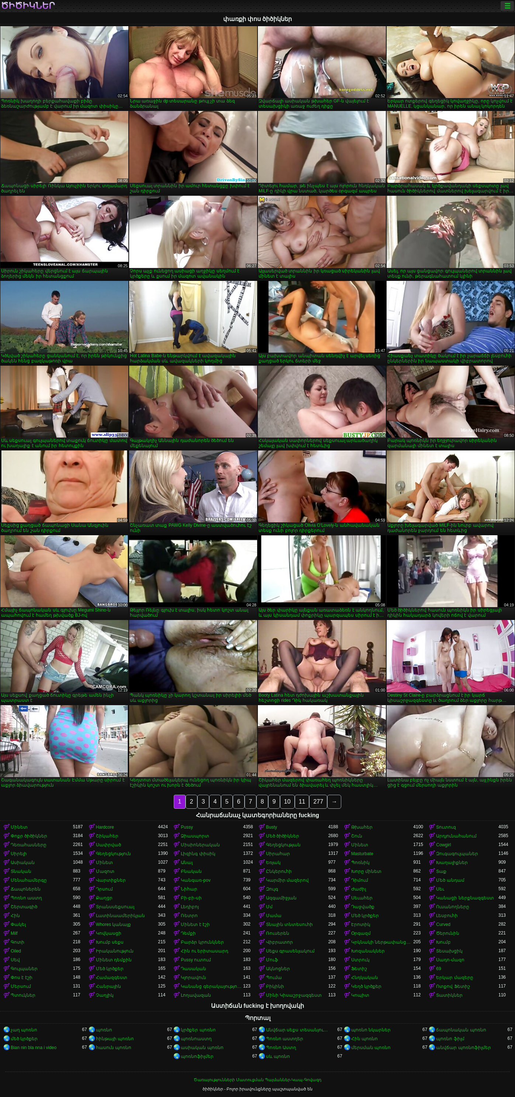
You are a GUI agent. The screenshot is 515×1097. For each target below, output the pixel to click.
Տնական (21, 871)
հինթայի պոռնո (115, 1038)
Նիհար (189, 889)
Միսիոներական (200, 844)
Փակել (18, 924)
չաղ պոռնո (24, 1029)
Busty (271, 827)
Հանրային (108, 986)
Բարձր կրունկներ (202, 942)
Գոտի (17, 942)
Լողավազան (196, 995)
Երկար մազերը (454, 977)
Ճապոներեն (26, 889)
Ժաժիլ (358, 889)
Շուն (356, 836)
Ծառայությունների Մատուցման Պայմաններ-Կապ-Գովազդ (257, 1079)
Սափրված (108, 844)
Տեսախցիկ (449, 951)
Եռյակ (273, 862)
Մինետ (19, 827)
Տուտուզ (446, 827)
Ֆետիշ (359, 968)
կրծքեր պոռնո (198, 1029)
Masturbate (362, 853)
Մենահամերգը (29, 880)
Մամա (273, 915)
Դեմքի (188, 933)
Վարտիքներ (111, 880)
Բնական (191, 871)
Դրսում (104, 889)
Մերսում (21, 986)
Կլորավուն (193, 977)
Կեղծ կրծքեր (366, 986)
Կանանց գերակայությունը (212, 986)
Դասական (193, 968)
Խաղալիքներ (452, 862)
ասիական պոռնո (202, 1047)
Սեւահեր (362, 898)
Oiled (16, 951)
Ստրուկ (360, 959)
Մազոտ (105, 871)
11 (302, 801)
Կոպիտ (360, 995)
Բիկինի (275, 986)
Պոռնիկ (360, 862)
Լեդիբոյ (190, 906)
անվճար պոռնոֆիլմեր (463, 1047)
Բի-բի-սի (191, 898)
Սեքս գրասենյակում (290, 951)
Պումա (274, 977)
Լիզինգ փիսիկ (198, 853)
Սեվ (15, 959)
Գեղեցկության (283, 844)
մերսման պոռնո (371, 1047)
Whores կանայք (113, 924)
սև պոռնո (278, 1056)
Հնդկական (364, 977)
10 (287, 801)
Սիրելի (19, 853)
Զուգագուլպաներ (457, 853)
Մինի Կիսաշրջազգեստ (294, 995)
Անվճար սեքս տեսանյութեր (297, 1029)
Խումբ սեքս (110, 942)
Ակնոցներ (278, 968)
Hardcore (105, 827)
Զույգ (272, 889)
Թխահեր (362, 827)
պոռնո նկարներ (371, 1029)
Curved (443, 924)
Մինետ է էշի (195, 924)
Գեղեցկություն (113, 853)
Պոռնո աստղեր (284, 1038)
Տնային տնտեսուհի (289, 924)
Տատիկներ (449, 995)
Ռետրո (189, 915)
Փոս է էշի (21, 977)
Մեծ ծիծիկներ (282, 836)
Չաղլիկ (105, 995)
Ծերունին (447, 933)
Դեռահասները (28, 844)
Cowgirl (443, 844)
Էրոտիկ (360, 924)
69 (438, 968)
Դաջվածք (362, 906)
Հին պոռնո (364, 1038)
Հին (15, 915)
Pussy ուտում (196, 959)
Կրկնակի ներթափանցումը (382, 942)
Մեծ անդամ (450, 880)
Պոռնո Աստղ (281, 1047)
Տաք (441, 871)
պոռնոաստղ (196, 1038)
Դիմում (359, 880)
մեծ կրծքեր (24, 1038)
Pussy (187, 827)
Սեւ (440, 889)
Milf (14, 933)
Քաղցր (104, 898)
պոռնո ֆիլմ (450, 1038)
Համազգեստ (111, 977)
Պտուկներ (23, 995)
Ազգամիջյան (281, 898)
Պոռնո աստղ (26, 898)
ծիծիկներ (28, 6)
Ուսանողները (452, 906)
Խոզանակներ (368, 951)
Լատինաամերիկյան (120, 915)
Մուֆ (272, 959)
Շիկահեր (107, 836)
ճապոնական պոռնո (461, 1029)
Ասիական (23, 862)
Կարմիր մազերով (287, 880)
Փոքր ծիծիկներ (29, 836)
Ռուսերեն (277, 933)
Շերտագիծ (24, 906)
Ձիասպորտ (195, 836)
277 (318, 801)
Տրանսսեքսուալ (115, 906)
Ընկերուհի (279, 871)
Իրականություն (115, 951)
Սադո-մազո (450, 959)
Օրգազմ (361, 933)
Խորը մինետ (366, 871)
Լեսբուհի (447, 915)
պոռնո (104, 1029)
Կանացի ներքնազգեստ (465, 898)
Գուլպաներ (24, 968)
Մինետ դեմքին (114, 959)
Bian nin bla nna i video (33, 1047)
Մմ (269, 906)
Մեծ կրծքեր (365, 915)
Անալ (187, 862)
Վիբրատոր (279, 942)
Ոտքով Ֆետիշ (453, 986)
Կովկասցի (108, 933)
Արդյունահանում (456, 836)
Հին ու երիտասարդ (204, 951)
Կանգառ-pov (195, 880)
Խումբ (443, 942)
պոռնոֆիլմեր (197, 1056)
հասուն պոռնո (113, 1047)
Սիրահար (278, 853)
